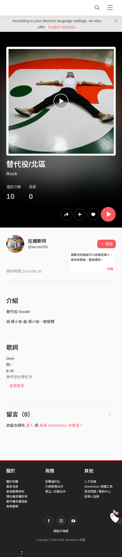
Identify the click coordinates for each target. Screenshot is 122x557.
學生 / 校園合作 (55, 491)
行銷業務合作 (54, 486)
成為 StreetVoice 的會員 (60, 425)
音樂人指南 (91, 496)
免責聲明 (12, 506)
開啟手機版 (61, 531)
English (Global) (61, 27)
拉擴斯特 (37, 241)
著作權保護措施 (16, 501)
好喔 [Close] (110, 269)
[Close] (116, 21)
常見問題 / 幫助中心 (97, 491)
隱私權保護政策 (16, 496)
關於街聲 (12, 481)
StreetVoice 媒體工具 (98, 486)
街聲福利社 (52, 481)
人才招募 (90, 481)
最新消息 (12, 486)
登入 (30, 425)
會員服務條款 (15, 491)
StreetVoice (27, 7)
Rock (11, 173)
